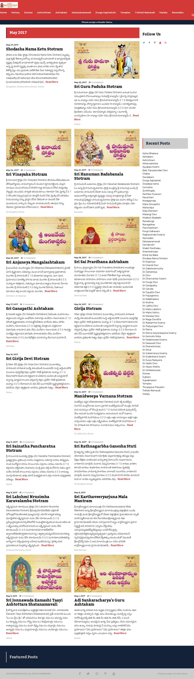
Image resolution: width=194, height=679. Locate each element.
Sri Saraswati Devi (151, 343)
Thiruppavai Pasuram (153, 387)
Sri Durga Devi (150, 282)
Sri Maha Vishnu (150, 312)
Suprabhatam (149, 380)
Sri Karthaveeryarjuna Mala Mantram (100, 499)
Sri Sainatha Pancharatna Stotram (30, 448)
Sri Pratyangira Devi (152, 326)
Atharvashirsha (150, 163)
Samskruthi (148, 244)
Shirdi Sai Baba (80, 296)
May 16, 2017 (80, 304)
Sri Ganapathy (11, 212)
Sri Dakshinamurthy (152, 268)
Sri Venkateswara (151, 370)
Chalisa (146, 173)
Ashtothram (148, 160)
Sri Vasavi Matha (151, 366)
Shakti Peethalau (151, 248)
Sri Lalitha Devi (80, 434)
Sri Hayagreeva (150, 295)
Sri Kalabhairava (150, 299)
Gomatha (147, 187)
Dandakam (148, 177)
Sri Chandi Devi (150, 265)
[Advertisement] (165, 89)
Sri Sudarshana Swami (154, 356)
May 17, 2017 (12, 304)
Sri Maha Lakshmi (151, 309)
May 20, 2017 (12, 258)
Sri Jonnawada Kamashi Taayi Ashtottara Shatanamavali (34, 602)
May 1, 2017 (79, 596)
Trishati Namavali (151, 390)
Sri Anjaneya (21, 296)
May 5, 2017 (11, 596)
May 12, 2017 (80, 392)
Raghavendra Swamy (153, 234)
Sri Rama (147, 329)
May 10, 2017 (80, 442)
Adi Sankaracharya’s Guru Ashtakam (99, 602)
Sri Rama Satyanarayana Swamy (159, 333)
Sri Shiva (146, 349)
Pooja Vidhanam (151, 231)
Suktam (146, 377)
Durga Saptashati (151, 180)
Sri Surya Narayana (152, 360)
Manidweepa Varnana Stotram (103, 396)
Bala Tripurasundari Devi (155, 170)
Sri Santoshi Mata (151, 336)
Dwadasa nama (150, 183)
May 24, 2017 (12, 170)
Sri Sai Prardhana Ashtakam (101, 262)
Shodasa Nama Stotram (27, 87)
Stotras (41, 87)
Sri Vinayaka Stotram (26, 174)
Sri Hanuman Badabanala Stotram (98, 176)
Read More (51, 81)
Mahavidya (148, 207)
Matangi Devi (149, 214)
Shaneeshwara (150, 251)
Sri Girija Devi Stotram (27, 358)
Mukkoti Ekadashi (151, 217)
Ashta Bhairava (150, 153)
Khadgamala (149, 200)
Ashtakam (10, 296)
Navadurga (148, 221)
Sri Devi (146, 275)
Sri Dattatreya (149, 272)
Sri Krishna (147, 302)
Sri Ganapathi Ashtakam (29, 308)
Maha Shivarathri (151, 204)
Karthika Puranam (151, 194)
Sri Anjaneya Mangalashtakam (35, 262)
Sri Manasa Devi (150, 316)
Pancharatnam (150, 227)
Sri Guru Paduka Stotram (98, 86)
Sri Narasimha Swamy (15, 550)
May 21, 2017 (80, 170)
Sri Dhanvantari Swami (154, 278)
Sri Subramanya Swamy (154, 353)
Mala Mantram (80, 550)
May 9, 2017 (11, 492)
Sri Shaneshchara (151, 346)
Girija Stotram (88, 308)
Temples (146, 383)
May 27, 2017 (12, 45)
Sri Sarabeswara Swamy (154, 339)
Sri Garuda (147, 288)
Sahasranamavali (151, 241)
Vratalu (146, 394)
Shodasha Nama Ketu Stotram (34, 49)
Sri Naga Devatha (151, 319)
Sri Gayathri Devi (151, 292)
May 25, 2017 (80, 82)
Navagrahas (11, 87)
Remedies (78, 212)
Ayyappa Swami (150, 167)
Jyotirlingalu (148, 190)
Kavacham (148, 197)
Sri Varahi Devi (149, 363)
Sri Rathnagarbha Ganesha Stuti (105, 446)
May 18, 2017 (80, 257)
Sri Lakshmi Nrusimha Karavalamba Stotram (27, 499)
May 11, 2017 (12, 442)
